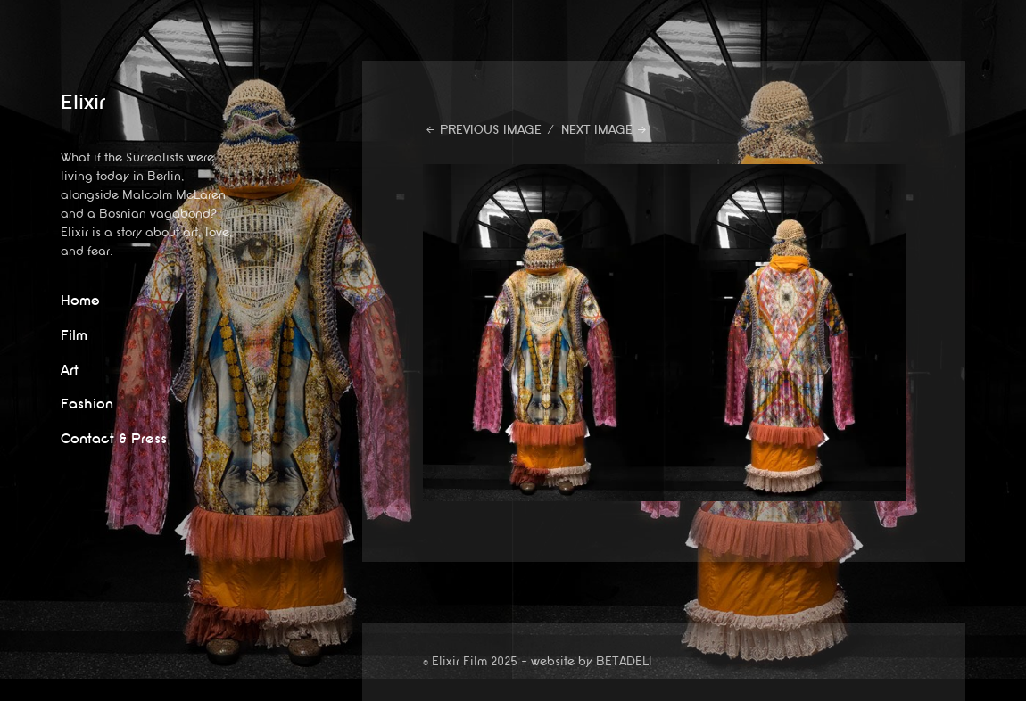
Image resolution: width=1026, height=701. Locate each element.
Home (80, 301)
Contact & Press (114, 439)
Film (74, 335)
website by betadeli (13, 687)
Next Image (597, 129)
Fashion (87, 404)
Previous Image (491, 129)
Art (70, 370)
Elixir (83, 102)
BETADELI (624, 661)
